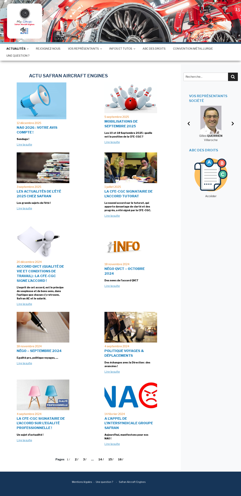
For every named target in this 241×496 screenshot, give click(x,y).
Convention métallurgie (193, 48)
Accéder (210, 178)
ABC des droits (154, 48)
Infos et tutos (122, 48)
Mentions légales (82, 481)
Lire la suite (24, 144)
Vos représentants (85, 48)
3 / (84, 459)
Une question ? (17, 55)
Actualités (17, 48)
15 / (110, 459)
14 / (101, 459)
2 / (76, 459)
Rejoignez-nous (48, 48)
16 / (120, 459)
